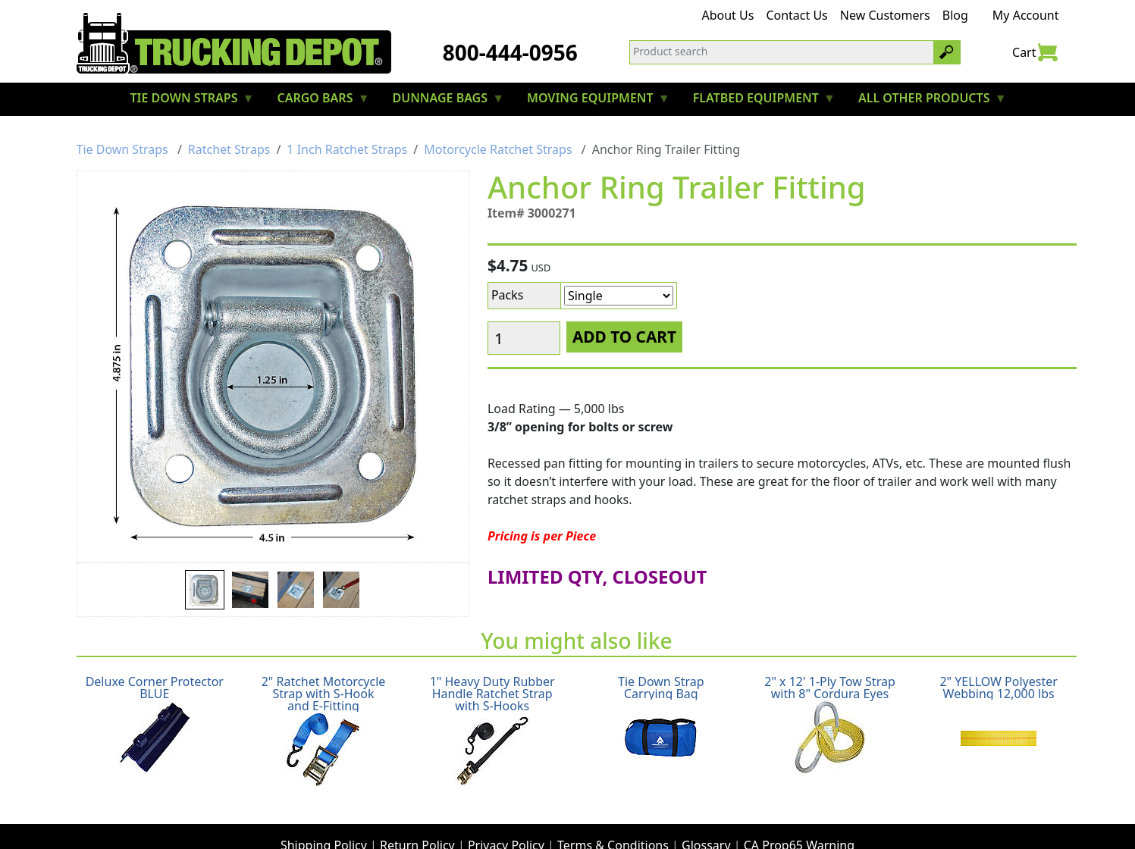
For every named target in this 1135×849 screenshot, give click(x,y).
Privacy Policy (506, 815)
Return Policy (417, 815)
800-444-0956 (510, 52)
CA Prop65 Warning (799, 815)
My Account (1025, 15)
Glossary (706, 815)
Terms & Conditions (613, 815)
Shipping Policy (324, 815)
